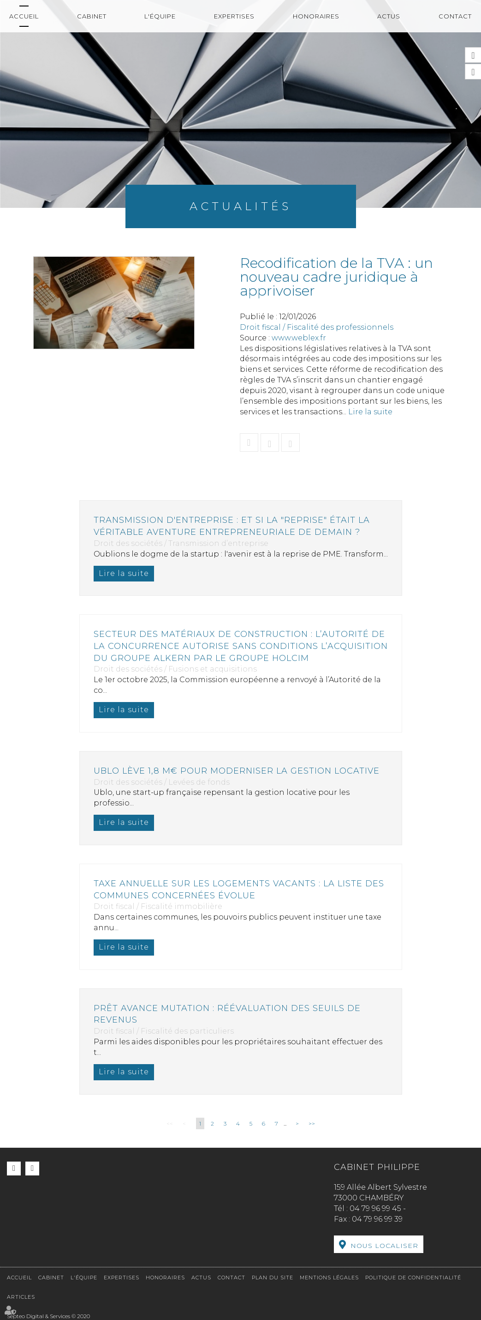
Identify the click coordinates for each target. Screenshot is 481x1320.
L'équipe (160, 16)
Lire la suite (370, 411)
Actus (388, 16)
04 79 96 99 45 (375, 1208)
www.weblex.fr (299, 337)
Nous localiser (384, 1245)
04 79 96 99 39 (377, 1219)
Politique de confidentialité (413, 1277)
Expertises (234, 16)
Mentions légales (329, 1277)
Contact (455, 16)
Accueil (24, 16)
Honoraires (316, 16)
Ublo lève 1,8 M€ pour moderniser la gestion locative (237, 771)
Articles (21, 1297)
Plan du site (272, 1277)
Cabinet (92, 16)
